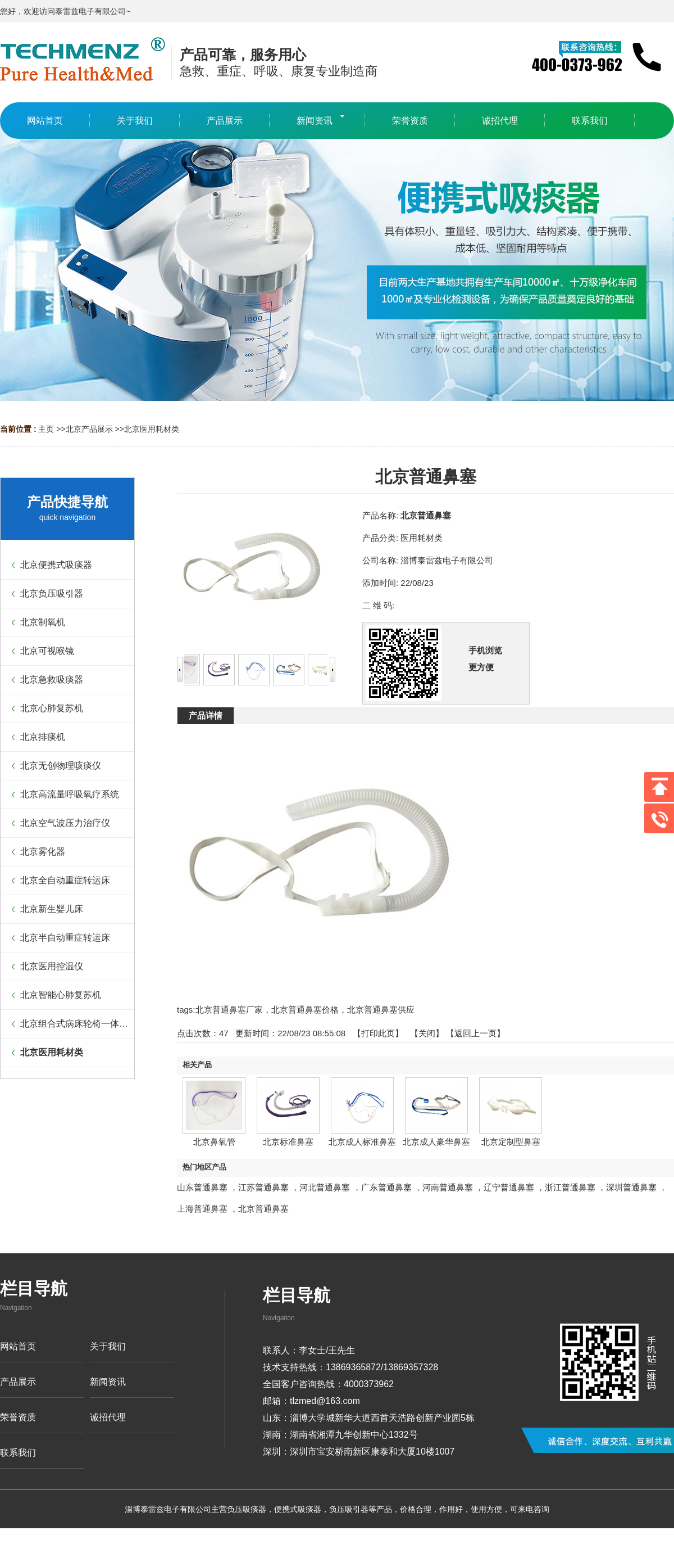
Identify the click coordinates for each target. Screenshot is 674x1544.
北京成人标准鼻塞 (362, 1141)
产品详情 (205, 715)
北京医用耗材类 (151, 429)
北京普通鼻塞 (263, 1208)
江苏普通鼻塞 (263, 1187)
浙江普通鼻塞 (570, 1187)
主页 (46, 429)
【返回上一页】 (475, 1033)
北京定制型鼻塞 (510, 1141)
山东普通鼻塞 (202, 1187)
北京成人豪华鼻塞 (436, 1141)
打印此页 (378, 1033)
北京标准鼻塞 (288, 1141)
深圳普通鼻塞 (631, 1187)
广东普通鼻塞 (386, 1187)
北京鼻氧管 (214, 1141)
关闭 (426, 1033)
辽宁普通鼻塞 (509, 1187)
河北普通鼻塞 (324, 1187)
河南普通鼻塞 (447, 1187)
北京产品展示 (89, 429)
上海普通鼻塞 (202, 1208)
